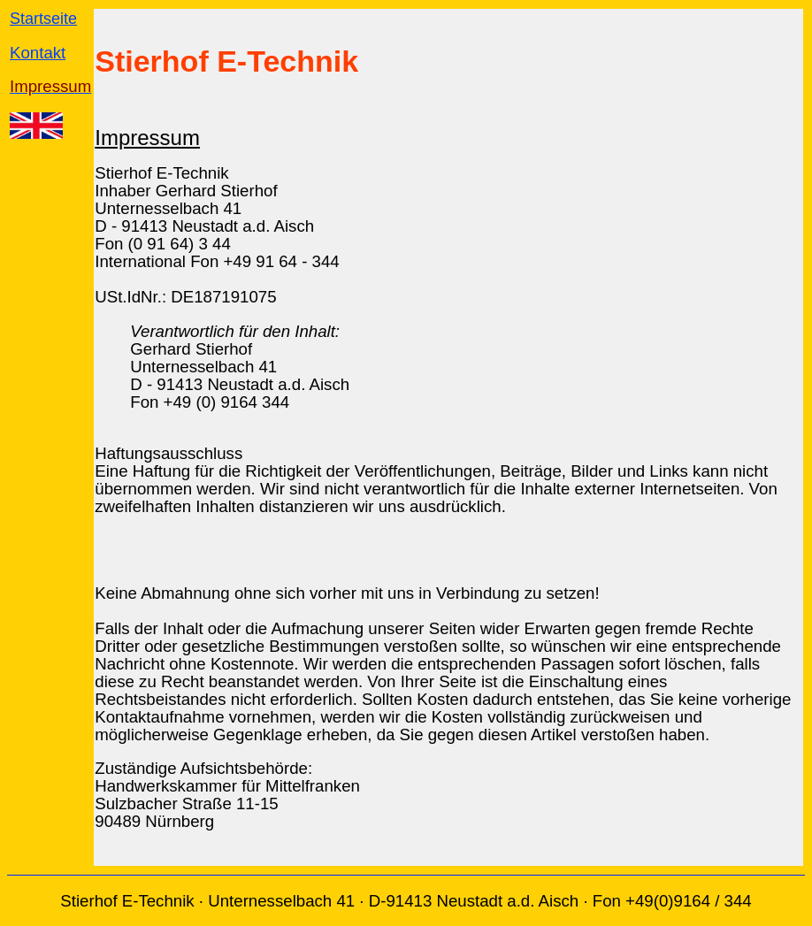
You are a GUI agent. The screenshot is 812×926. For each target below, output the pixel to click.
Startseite (43, 18)
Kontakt (37, 52)
